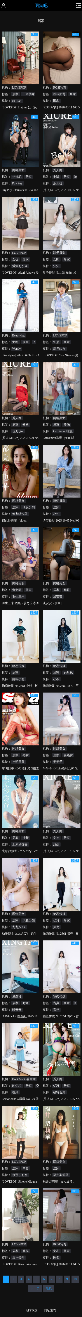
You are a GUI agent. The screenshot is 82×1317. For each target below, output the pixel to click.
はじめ (16, 100)
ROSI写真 (59, 87)
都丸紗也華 (20, 514)
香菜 (15, 1092)
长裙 (26, 424)
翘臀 (67, 590)
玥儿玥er (18, 431)
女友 (56, 1251)
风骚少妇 (29, 920)
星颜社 (16, 996)
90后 (56, 342)
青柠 (56, 1009)
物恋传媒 (18, 666)
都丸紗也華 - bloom (14, 520)
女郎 (56, 259)
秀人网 (57, 170)
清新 (26, 838)
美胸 (67, 424)
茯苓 (56, 679)
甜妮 (56, 844)
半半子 (57, 761)
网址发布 (50, 1310)
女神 (56, 838)
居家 (15, 94)
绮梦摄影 (59, 500)
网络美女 (18, 170)
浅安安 (57, 596)
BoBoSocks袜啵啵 (24, 1079)
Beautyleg (18, 335)
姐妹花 (16, 176)
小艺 (56, 514)
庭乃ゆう (59, 348)
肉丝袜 (68, 672)
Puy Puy (17, 183)
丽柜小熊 (18, 679)
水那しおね (20, 1175)
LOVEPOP (19, 87)
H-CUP (16, 1085)
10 (75, 1279)
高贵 (26, 1168)
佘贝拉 (57, 183)
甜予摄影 (59, 252)
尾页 (49, 1288)
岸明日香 (18, 761)
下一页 (35, 1288)
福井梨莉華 (60, 1175)
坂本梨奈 (18, 1257)
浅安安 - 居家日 (53, 603)
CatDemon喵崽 (63, 431)
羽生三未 (18, 596)
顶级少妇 (29, 507)
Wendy (16, 348)
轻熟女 (68, 755)
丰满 (56, 176)
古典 (56, 1003)
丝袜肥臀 (59, 94)
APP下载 (32, 1310)
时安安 (16, 1009)
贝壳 (56, 927)
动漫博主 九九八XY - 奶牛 (19, 933)
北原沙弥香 (20, 844)
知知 (56, 266)
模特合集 (59, 1092)
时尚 (26, 1003)
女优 (15, 259)
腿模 (26, 1251)
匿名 (56, 100)
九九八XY (19, 927)
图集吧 (41, 5)
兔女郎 (16, 590)
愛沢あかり (20, 266)
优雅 (56, 920)
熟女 (26, 755)
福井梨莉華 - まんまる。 (59, 1181)
